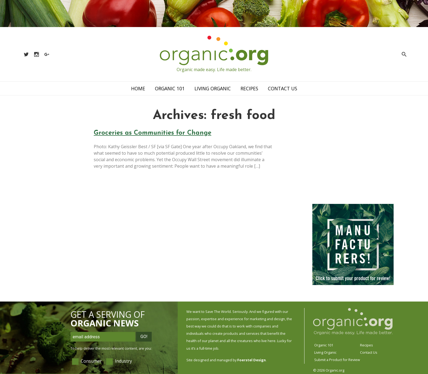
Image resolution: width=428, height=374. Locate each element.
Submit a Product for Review (337, 359)
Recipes (249, 88)
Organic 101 (170, 88)
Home (138, 88)
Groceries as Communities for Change (152, 133)
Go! (143, 336)
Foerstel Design (251, 360)
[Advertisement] (353, 163)
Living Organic (212, 88)
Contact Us (282, 88)
